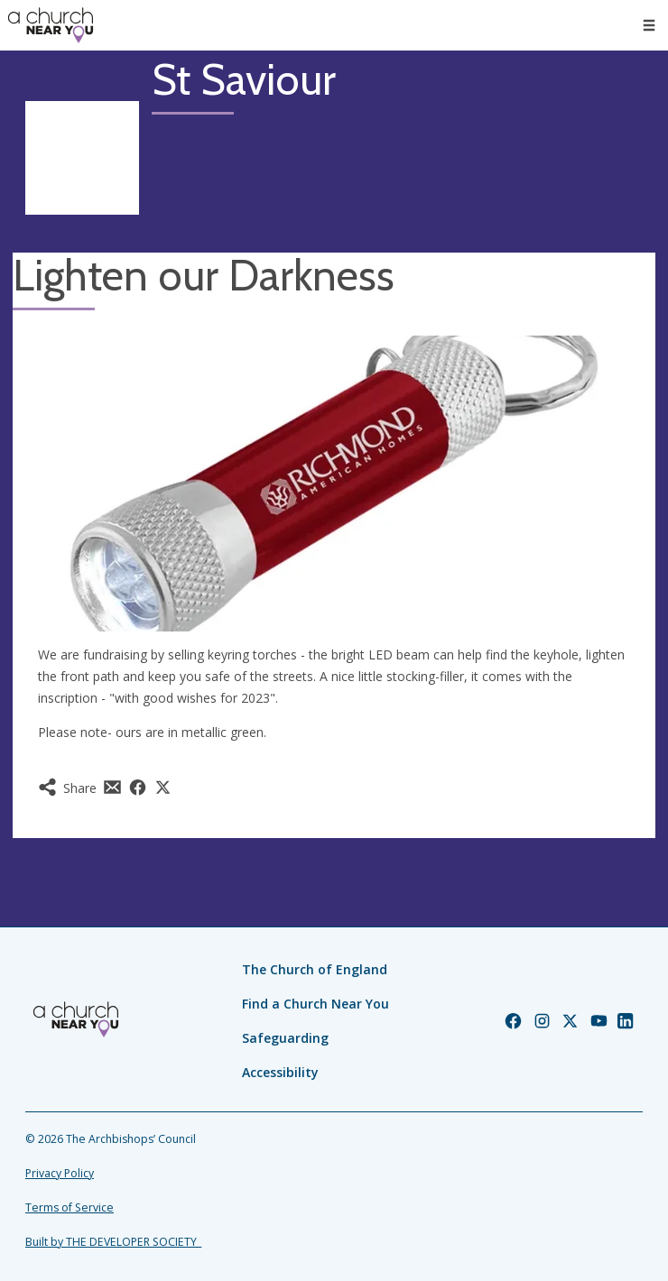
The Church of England (314, 969)
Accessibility (280, 1072)
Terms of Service (69, 1207)
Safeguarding (285, 1037)
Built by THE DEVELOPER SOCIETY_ (113, 1241)
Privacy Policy (59, 1173)
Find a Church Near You (315, 1003)
